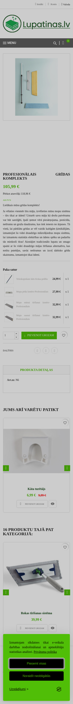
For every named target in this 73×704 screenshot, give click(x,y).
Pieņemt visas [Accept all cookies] (36, 663)
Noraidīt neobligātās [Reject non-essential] (36, 676)
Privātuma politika (45, 651)
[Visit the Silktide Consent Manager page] (59, 689)
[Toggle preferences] (18, 689)
